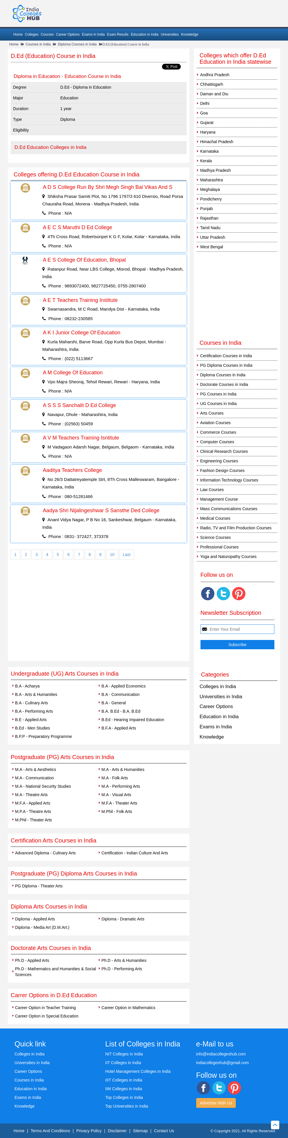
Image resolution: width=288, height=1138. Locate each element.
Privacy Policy (88, 1130)
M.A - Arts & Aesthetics (35, 769)
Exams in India (93, 34)
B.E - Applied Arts (31, 719)
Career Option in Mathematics (128, 1007)
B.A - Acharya (27, 686)
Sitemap (140, 1130)
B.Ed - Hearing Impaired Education (132, 719)
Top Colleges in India (124, 1097)
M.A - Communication (34, 778)
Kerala (206, 160)
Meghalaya (210, 189)
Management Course (219, 499)
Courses (47, 34)
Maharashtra (211, 180)
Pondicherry (211, 199)
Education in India (144, 34)
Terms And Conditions (50, 1130)
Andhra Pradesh (214, 74)
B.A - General (113, 703)
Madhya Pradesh (215, 170)
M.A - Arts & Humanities (122, 769)
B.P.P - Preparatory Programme (43, 736)
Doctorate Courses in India (224, 384)
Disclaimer (117, 1130)
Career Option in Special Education (47, 1016)
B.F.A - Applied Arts (118, 728)
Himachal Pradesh (216, 141)
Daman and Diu (214, 94)
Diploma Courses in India (77, 44)
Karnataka (209, 151)
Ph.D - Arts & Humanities (123, 960)
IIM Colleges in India (123, 1088)
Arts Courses (212, 413)
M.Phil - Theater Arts (33, 820)
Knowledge (189, 34)
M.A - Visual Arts (116, 794)
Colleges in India (218, 686)
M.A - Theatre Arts (31, 794)
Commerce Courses (218, 432)
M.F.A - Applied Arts (32, 803)
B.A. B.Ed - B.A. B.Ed (120, 711)
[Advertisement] (99, 617)
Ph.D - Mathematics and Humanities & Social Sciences (55, 971)
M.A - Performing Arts (120, 786)
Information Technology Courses (229, 480)
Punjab (206, 208)
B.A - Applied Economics (123, 686)
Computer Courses (217, 441)
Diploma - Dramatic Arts (122, 919)
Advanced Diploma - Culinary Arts (45, 853)
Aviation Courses (215, 422)
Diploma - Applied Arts (35, 919)
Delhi (204, 103)
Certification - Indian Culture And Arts (134, 853)
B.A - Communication (120, 694)
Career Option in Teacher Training (45, 1007)
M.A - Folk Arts (114, 778)
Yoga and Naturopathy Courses (228, 556)
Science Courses (215, 537)
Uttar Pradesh (212, 237)
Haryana (208, 132)
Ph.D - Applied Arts (32, 960)
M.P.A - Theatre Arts (33, 811)
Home (18, 34)
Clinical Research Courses (224, 451)
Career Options (67, 34)
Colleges (32, 34)
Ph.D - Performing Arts (121, 968)
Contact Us (164, 1130)
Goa (204, 113)
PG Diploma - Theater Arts (39, 886)
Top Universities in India (126, 1106)
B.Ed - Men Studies (32, 728)
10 (112, 554)
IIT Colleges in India (123, 1062)
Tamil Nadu (210, 227)
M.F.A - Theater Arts (119, 803)
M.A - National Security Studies (43, 786)
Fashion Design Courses (222, 470)
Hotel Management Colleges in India (138, 1071)
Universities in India (221, 696)
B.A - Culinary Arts (31, 703)
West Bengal (211, 247)
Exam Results (117, 34)
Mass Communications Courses (229, 508)
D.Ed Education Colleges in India (50, 147)
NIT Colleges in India (124, 1054)
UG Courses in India (218, 403)
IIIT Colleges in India (123, 1080)
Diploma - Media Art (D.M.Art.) (42, 927)
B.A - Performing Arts (34, 711)
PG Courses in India (218, 394)
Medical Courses (215, 518)
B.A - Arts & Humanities (36, 694)
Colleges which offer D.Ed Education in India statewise (235, 58)
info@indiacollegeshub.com (221, 1054)
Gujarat (207, 122)
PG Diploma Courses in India (226, 365)
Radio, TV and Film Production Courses (235, 528)
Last (126, 554)
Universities (170, 34)
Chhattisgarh (211, 84)
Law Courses (212, 489)
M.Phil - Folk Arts (116, 811)
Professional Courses (219, 547)
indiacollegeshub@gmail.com (222, 1062)
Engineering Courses (219, 461)
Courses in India (38, 44)
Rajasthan (209, 218)
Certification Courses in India (226, 355)
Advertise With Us (216, 1103)
